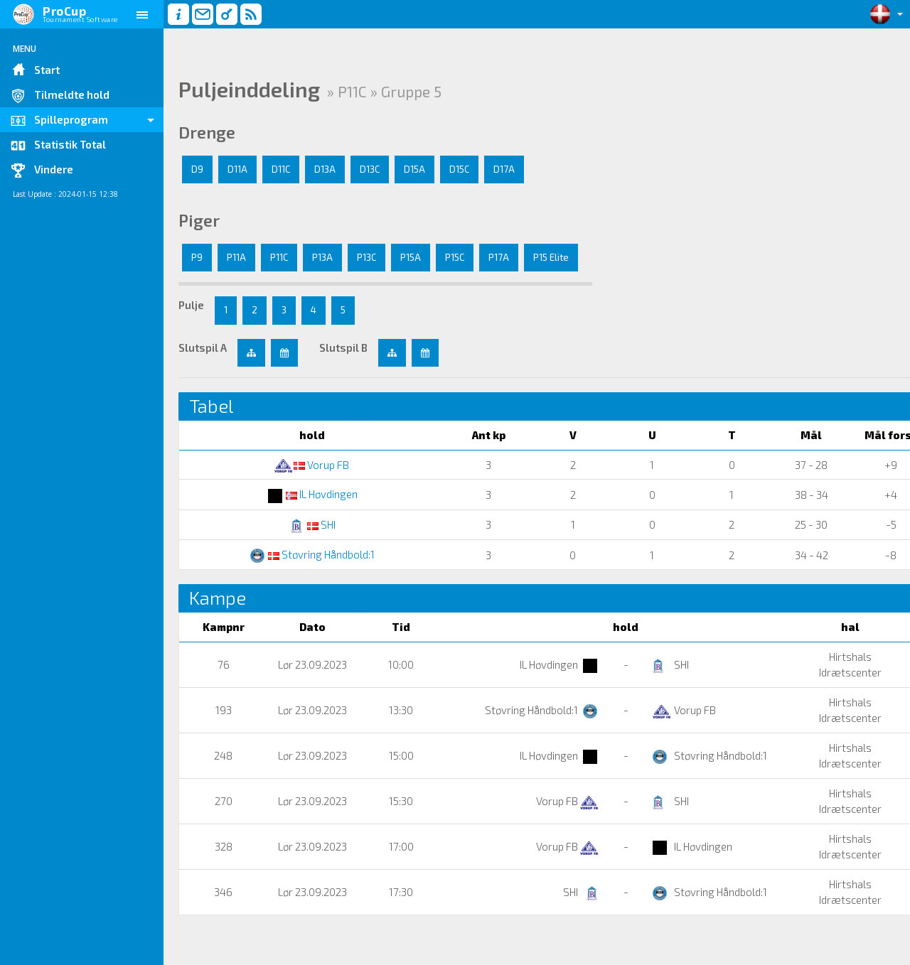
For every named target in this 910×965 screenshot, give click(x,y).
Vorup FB (293, 464)
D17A (504, 169)
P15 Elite (551, 257)
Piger (199, 220)
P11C (279, 257)
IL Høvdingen (293, 493)
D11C (281, 169)
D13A (325, 169)
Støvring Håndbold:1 (293, 554)
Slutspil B (343, 347)
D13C (370, 169)
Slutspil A (202, 347)
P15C (454, 257)
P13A (322, 257)
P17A (498, 257)
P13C (366, 257)
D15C (459, 169)
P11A (236, 257)
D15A (414, 169)
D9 (197, 169)
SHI (293, 524)
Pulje (191, 304)
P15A (410, 257)
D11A (237, 169)
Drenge (206, 132)
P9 (197, 257)
